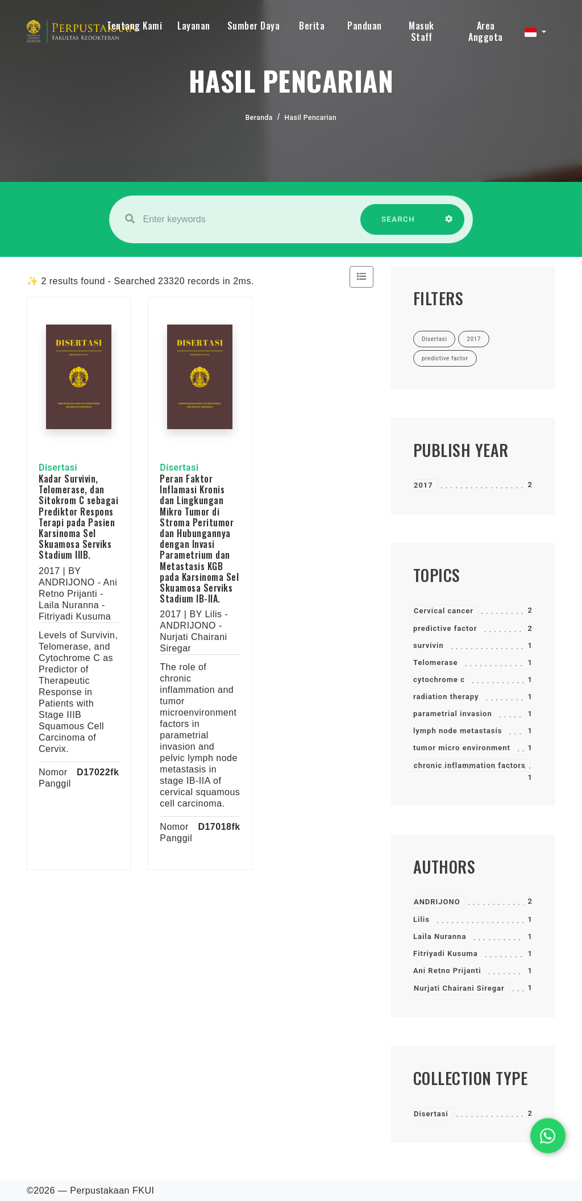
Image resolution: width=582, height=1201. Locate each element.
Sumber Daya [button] (253, 25)
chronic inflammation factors (470, 765)
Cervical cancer (443, 610)
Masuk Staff (421, 31)
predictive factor (445, 628)
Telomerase (435, 662)
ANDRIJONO (437, 901)
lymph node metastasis (457, 730)
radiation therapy (446, 696)
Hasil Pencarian (311, 118)
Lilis (421, 919)
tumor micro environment (461, 747)
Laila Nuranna (439, 936)
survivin (428, 645)
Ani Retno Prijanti (447, 970)
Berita (312, 25)
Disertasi (431, 1113)
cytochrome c (439, 679)
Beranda (259, 118)
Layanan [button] (193, 25)
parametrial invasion (452, 713)
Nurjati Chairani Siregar (459, 988)
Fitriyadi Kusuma (445, 953)
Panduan (364, 25)
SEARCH (398, 225)
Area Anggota (485, 31)
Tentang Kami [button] (134, 25)
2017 (423, 485)
